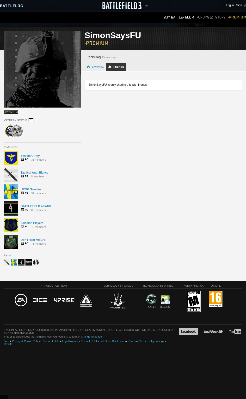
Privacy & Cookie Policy (26, 341)
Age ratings (157, 341)
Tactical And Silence (34, 172)
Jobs (6, 341)
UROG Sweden (31, 189)
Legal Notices (70, 341)
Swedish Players (32, 223)
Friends (116, 67)
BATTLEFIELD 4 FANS (36, 206)
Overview (95, 67)
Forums (205, 17)
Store (220, 17)
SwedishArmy (30, 155)
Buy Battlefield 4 (179, 17)
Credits (8, 344)
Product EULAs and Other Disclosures (103, 341)
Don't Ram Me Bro (33, 240)
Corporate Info (51, 341)
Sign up (241, 5)
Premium (237, 17)
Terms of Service (138, 341)
